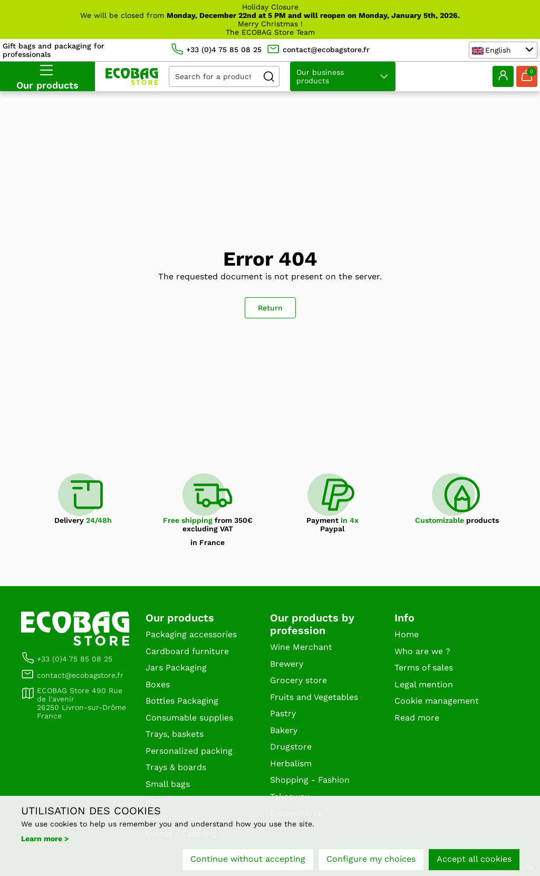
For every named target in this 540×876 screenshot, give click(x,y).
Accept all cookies (474, 859)
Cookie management (436, 701)
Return (270, 308)
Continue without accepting (247, 859)
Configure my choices (371, 859)
